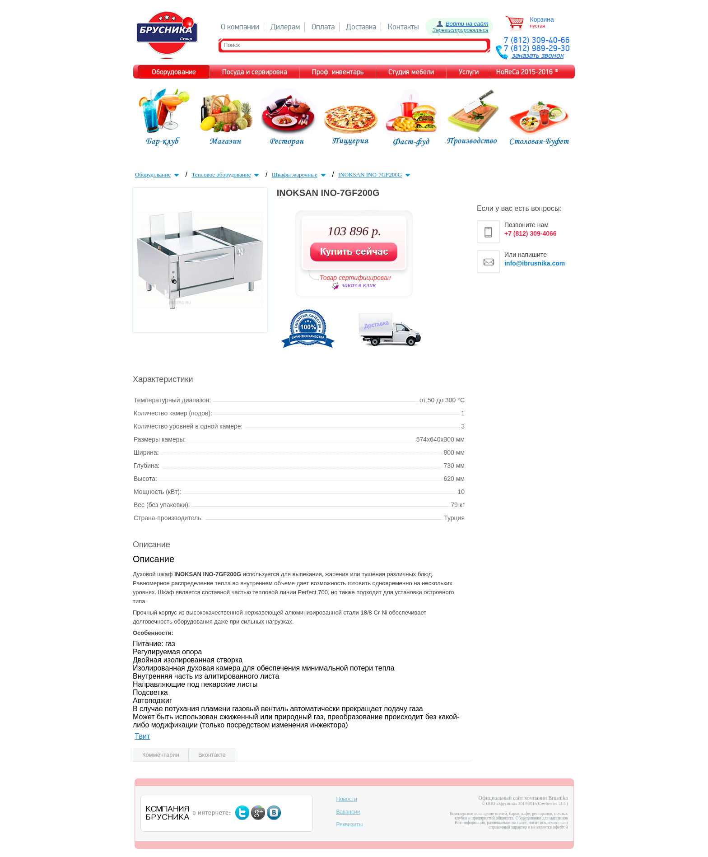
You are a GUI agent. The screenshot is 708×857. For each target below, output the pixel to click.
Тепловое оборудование (226, 174)
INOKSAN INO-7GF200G (375, 174)
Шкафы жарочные (300, 174)
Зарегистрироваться (461, 30)
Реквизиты (349, 824)
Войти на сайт (467, 23)
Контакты (403, 27)
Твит (142, 736)
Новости (346, 799)
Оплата (323, 27)
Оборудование (158, 174)
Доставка (361, 27)
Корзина (542, 19)
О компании (240, 27)
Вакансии (348, 812)
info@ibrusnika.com (534, 263)
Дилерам (285, 27)
